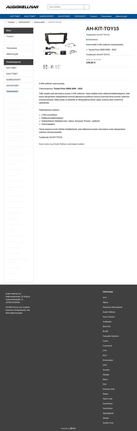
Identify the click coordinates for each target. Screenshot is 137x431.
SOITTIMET (15, 16)
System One (108, 423)
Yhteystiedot (106, 16)
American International (112, 307)
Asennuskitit (39, 22)
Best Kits (106, 326)
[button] (86, 7)
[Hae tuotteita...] (66, 7)
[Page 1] (46, 67)
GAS (105, 365)
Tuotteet (93, 16)
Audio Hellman (109, 312)
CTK (105, 351)
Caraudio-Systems (111, 336)
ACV (105, 298)
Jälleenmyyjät (121, 16)
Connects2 (107, 346)
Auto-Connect (109, 317)
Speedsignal (108, 413)
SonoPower (108, 404)
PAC (105, 384)
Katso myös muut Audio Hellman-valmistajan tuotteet (61, 144)
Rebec (105, 394)
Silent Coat (107, 399)
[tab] (46, 67)
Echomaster (108, 360)
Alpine (105, 302)
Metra (105, 379)
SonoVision (108, 408)
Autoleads (107, 322)
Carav (105, 341)
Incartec (106, 370)
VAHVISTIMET (64, 16)
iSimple (106, 375)
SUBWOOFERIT (46, 16)
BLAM (105, 331)
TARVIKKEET (80, 16)
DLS (105, 355)
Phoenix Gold (108, 389)
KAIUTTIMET (30, 16)
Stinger (106, 418)
